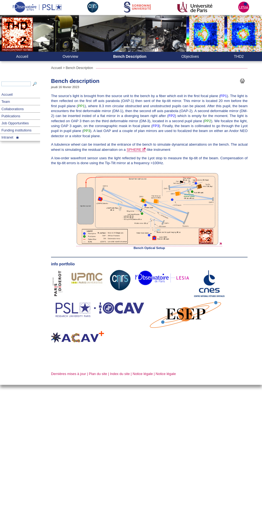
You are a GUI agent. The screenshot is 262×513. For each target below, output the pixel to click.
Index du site (120, 374)
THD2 (239, 57)
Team (5, 102)
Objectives (190, 57)
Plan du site (98, 374)
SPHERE (134, 150)
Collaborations (12, 109)
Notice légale (143, 374)
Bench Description (129, 57)
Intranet (7, 137)
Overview (70, 57)
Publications (10, 116)
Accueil (7, 94)
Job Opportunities (15, 123)
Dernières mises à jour (68, 374)
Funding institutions (16, 130)
